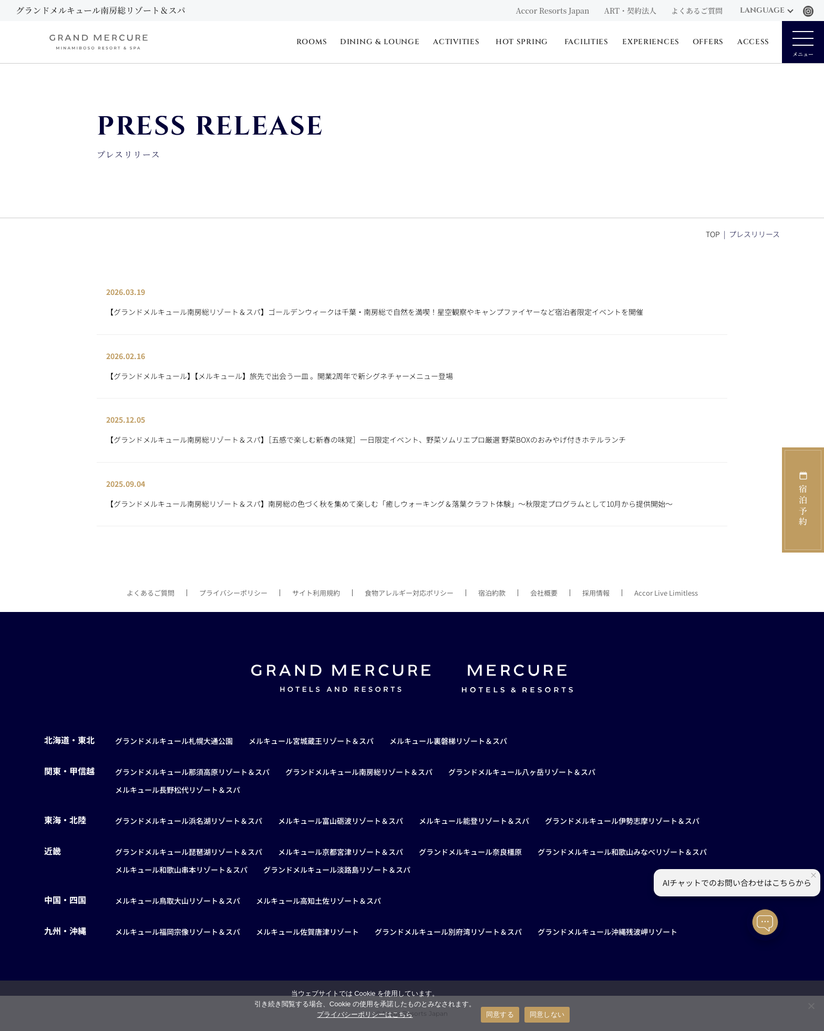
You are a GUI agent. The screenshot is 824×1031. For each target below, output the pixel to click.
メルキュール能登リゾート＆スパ (474, 820)
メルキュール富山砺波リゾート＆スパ (340, 820)
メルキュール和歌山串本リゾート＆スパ (181, 869)
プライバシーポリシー (233, 593)
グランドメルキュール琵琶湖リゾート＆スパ (188, 851)
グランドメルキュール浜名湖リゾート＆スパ (188, 820)
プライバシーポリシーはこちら (365, 1014)
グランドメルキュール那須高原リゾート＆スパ (192, 772)
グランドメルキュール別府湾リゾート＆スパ (448, 931)
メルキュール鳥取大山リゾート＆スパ (177, 900)
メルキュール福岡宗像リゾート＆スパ (177, 931)
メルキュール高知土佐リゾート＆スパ (318, 900)
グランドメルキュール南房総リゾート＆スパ (358, 772)
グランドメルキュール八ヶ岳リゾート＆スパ (521, 772)
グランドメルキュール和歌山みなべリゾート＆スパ (622, 851)
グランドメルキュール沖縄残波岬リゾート (607, 931)
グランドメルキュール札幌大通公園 (174, 741)
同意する (500, 1014)
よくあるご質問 (697, 10)
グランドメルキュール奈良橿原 (470, 851)
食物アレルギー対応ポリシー (409, 593)
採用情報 (596, 593)
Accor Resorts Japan (552, 10)
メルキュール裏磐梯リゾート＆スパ (448, 741)
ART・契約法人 (630, 10)
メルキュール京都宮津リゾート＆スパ (340, 851)
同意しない (547, 1014)
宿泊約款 (492, 593)
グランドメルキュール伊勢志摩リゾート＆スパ (622, 820)
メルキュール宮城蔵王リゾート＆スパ (311, 741)
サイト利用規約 (316, 593)
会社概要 (544, 593)
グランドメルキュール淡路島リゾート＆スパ (336, 869)
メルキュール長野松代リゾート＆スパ (177, 789)
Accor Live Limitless (666, 593)
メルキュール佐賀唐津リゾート (307, 931)
